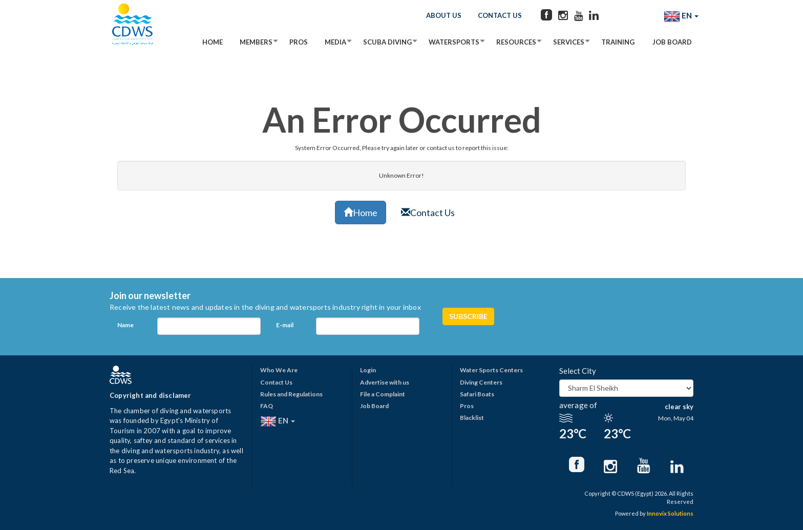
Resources (516, 42)
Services (568, 42)
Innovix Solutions (670, 513)
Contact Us (500, 15)
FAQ (266, 406)
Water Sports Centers (491, 370)
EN (681, 16)
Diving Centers (481, 382)
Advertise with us (384, 382)
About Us (443, 15)
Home (212, 42)
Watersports (454, 42)
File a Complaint (382, 394)
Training (618, 42)
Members (256, 42)
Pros (298, 42)
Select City (577, 370)
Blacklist (472, 417)
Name (125, 325)
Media (335, 42)
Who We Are (279, 370)
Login (368, 370)
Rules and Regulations (291, 394)
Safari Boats (477, 394)
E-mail (284, 325)
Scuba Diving (387, 42)
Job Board (672, 42)
